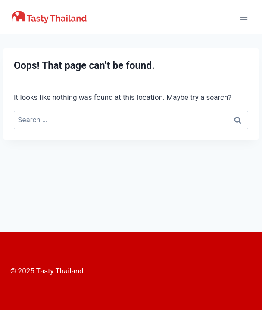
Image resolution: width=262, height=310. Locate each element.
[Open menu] (244, 17)
